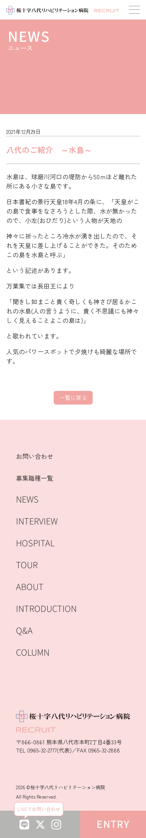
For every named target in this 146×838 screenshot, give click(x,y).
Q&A (24, 631)
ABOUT (30, 587)
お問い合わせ (34, 456)
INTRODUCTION (46, 609)
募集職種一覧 (34, 478)
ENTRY (113, 824)
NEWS (27, 499)
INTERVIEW (37, 521)
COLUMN (32, 653)
